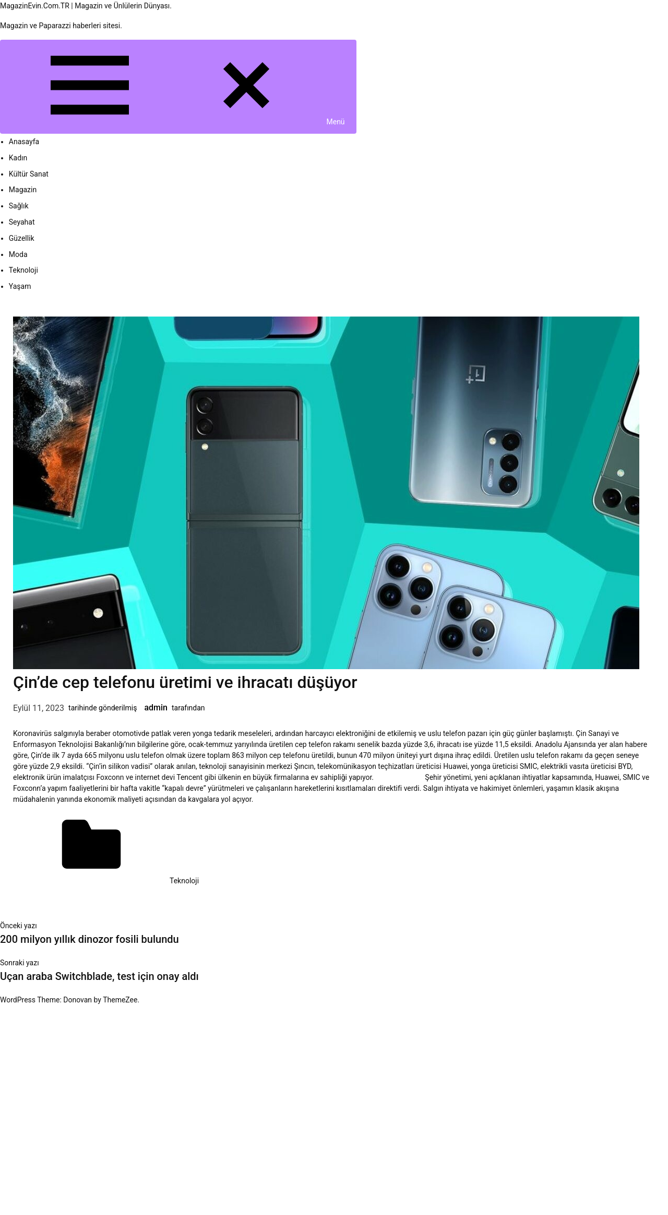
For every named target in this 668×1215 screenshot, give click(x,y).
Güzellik (21, 238)
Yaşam (20, 286)
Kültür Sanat (29, 174)
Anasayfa (24, 141)
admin (156, 707)
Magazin (23, 189)
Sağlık (19, 206)
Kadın (18, 158)
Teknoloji (23, 270)
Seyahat (22, 222)
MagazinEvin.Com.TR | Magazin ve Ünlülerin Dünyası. (86, 6)
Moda (18, 254)
